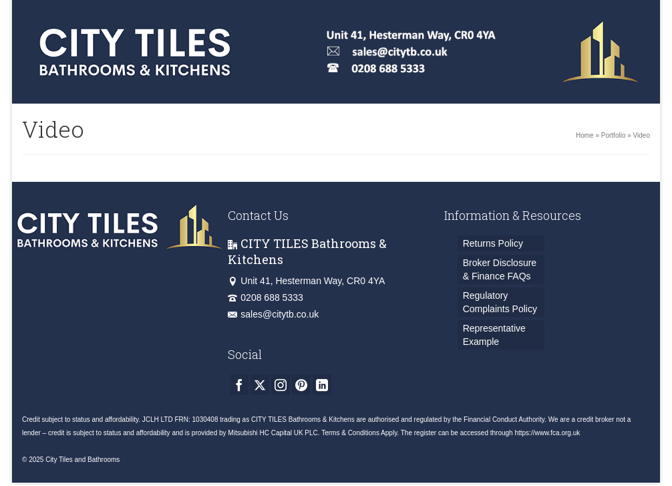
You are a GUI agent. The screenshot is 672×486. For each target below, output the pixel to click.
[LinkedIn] (322, 384)
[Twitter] (259, 384)
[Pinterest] (301, 384)
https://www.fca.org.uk (547, 433)
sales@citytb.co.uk (273, 314)
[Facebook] (239, 384)
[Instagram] (280, 384)
